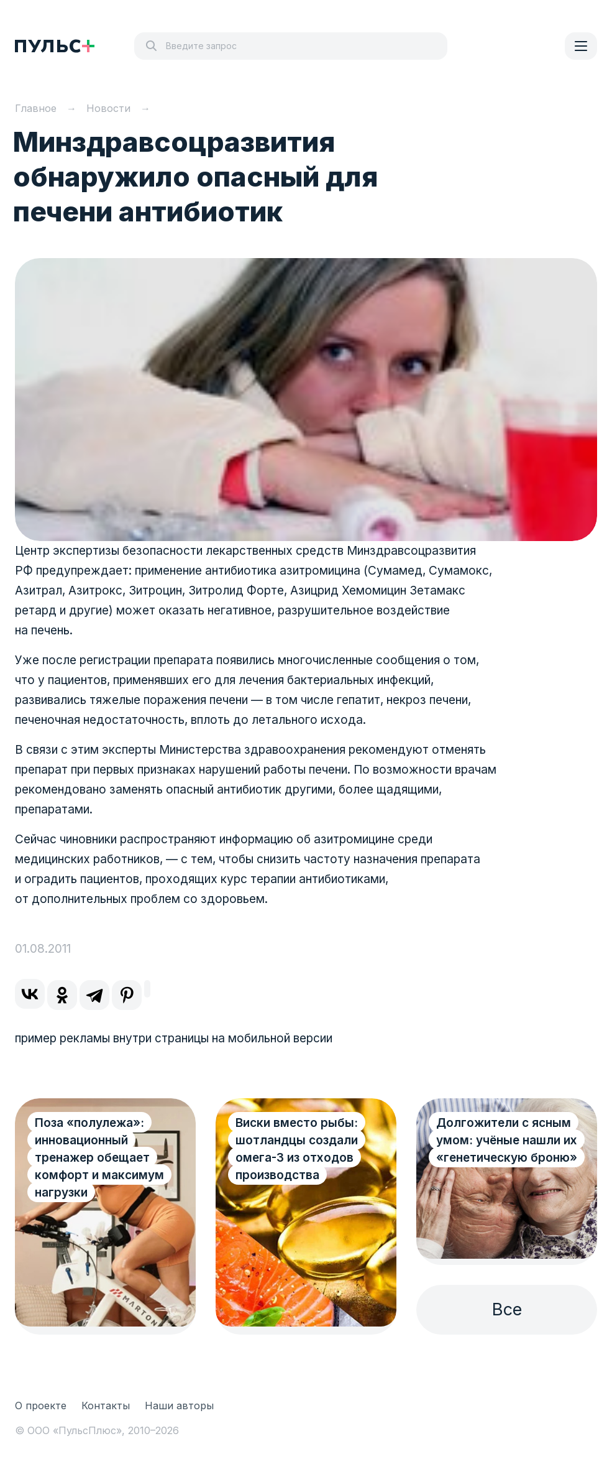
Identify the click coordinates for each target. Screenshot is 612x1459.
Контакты (105, 1405)
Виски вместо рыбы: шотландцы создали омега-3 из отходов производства (296, 1149)
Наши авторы (179, 1405)
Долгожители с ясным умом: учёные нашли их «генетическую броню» (506, 1140)
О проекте (40, 1405)
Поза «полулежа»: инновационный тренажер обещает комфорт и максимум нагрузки (99, 1158)
